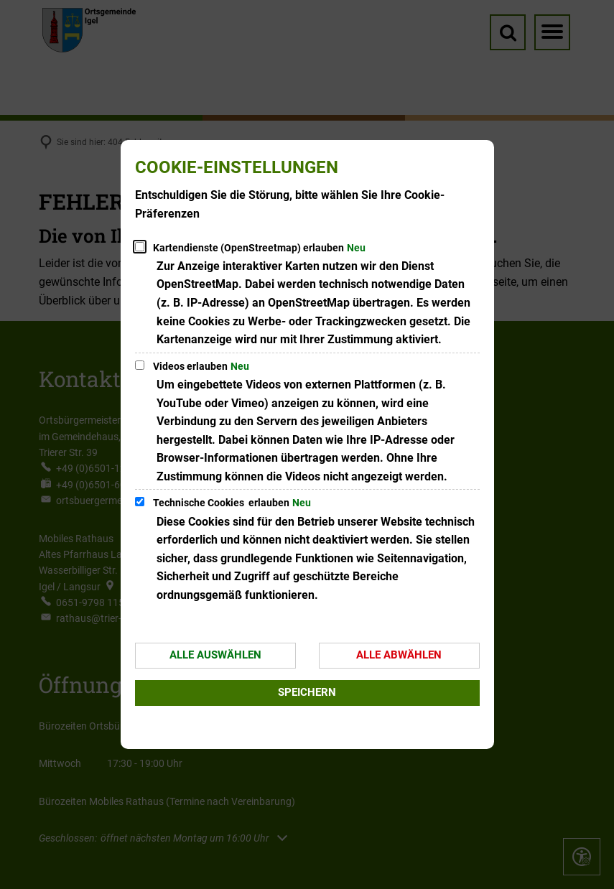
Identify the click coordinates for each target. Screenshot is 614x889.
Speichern (307, 692)
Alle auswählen (215, 654)
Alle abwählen (399, 654)
